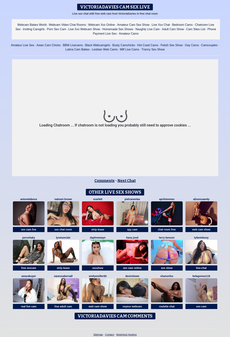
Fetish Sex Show (172, 45)
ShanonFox (166, 276)
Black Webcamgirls (97, 45)
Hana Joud (132, 237)
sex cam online (132, 268)
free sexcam (28, 268)
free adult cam (63, 306)
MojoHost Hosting (126, 334)
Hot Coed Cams (147, 45)
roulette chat (167, 306)
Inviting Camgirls (34, 29)
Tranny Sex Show (153, 49)
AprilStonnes (166, 199)
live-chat (201, 268)
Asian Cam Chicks (48, 45)
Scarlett (97, 199)
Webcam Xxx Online (101, 24)
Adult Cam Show (173, 29)
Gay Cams (192, 45)
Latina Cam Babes (77, 49)
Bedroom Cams (182, 24)
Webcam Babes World (32, 24)
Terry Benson (167, 237)
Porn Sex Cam (56, 29)
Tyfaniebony (201, 237)
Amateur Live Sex (22, 45)
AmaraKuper (28, 276)
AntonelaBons (28, 199)
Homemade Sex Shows (117, 29)
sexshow (97, 268)
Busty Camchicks (123, 45)
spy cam (132, 229)
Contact (109, 334)
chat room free (167, 229)
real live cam (28, 306)
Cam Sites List (195, 29)
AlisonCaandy (201, 199)
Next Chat (126, 180)
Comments (104, 180)
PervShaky (28, 237)
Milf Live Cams (129, 49)
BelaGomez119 (201, 276)
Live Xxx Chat (161, 24)
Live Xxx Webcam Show (84, 29)
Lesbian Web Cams (104, 49)
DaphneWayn (98, 237)
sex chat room (63, 229)
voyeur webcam (132, 306)
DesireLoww (132, 276)
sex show (167, 268)
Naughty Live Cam (148, 29)
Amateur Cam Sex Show (133, 24)
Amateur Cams (129, 33)
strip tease (97, 229)
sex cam (201, 306)
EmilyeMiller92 (98, 276)
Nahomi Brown (63, 199)
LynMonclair (63, 237)
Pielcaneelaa (132, 199)
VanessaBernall (63, 276)
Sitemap (98, 334)
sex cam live (28, 229)
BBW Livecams (73, 45)
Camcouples (209, 45)
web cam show (201, 229)
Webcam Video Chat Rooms (67, 24)
